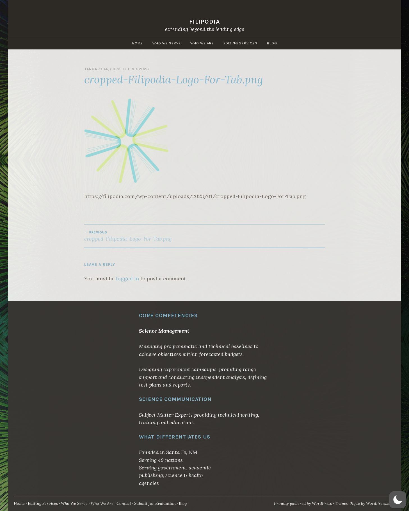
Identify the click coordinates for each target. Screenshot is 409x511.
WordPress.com (380, 503)
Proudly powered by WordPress (303, 503)
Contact (123, 503)
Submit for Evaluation (155, 503)
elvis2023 (138, 69)
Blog (272, 43)
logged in (127, 278)
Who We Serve (166, 43)
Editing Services (240, 43)
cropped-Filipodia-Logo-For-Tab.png (144, 236)
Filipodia (204, 21)
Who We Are (202, 43)
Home (137, 43)
